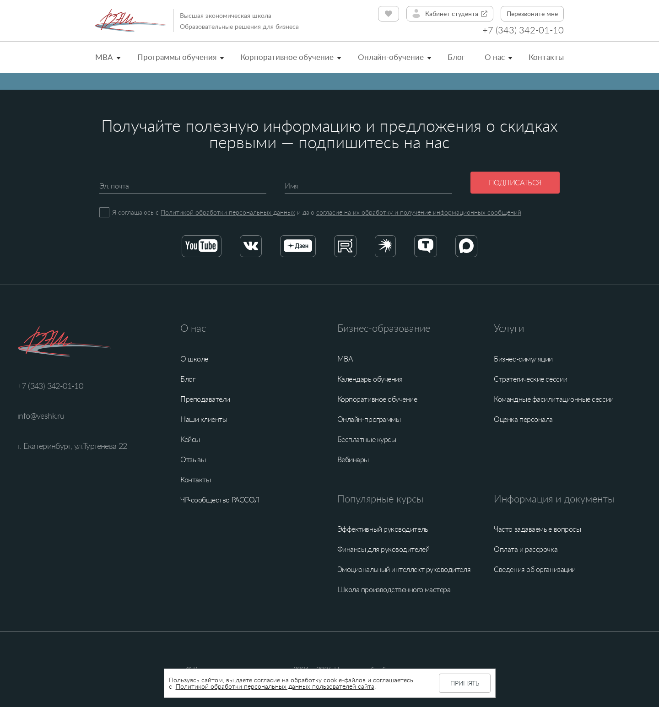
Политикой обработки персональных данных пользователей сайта (275, 686)
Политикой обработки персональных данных (228, 212)
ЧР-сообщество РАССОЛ (219, 500)
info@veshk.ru (40, 415)
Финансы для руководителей (383, 549)
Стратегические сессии (530, 379)
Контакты (546, 57)
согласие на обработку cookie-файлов (310, 679)
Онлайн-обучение (391, 57)
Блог (456, 57)
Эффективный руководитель (382, 529)
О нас (495, 57)
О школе (194, 359)
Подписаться (515, 183)
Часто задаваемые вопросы (537, 529)
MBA (104, 57)
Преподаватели (205, 399)
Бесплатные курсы (366, 439)
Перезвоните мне (532, 13)
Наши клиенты (203, 419)
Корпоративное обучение (287, 57)
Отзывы (192, 459)
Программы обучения (176, 57)
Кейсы (190, 439)
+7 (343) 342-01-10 (523, 30)
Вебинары (353, 459)
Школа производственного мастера (394, 589)
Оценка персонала (523, 419)
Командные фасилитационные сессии (553, 399)
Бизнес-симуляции (523, 359)
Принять (464, 683)
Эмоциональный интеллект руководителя (403, 569)
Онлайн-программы (369, 419)
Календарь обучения (370, 379)
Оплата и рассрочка (525, 549)
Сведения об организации (534, 569)
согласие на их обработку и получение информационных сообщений (418, 212)
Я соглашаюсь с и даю (316, 212)
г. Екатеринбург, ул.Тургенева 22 (72, 445)
